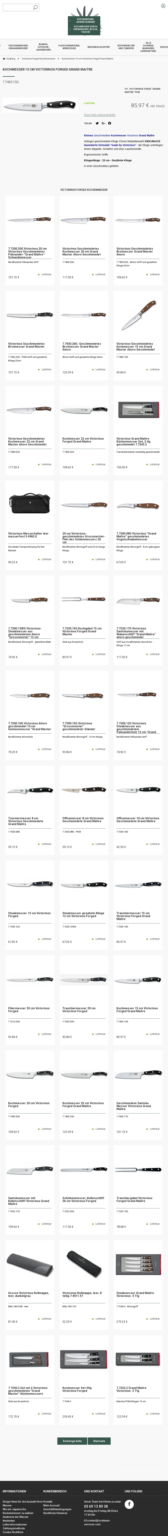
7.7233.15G (122, 1211)
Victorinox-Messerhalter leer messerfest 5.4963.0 (28, 535)
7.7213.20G (14, 1021)
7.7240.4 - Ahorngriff (127, 1306)
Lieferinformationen (15, 1524)
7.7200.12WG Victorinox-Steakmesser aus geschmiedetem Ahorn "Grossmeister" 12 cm (24, 633)
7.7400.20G (68, 262)
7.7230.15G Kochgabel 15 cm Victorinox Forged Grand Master (82, 631)
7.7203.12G (14, 926)
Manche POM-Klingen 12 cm (131, 1401)
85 (67, 657)
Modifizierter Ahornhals (20, 736)
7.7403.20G (14, 1116)
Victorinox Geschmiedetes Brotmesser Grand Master (26, 345)
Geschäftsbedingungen (57, 1509)
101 (13, 277)
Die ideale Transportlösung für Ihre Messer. (26, 548)
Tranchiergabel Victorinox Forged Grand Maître (134, 1200)
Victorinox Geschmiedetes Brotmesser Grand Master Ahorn (134, 251)
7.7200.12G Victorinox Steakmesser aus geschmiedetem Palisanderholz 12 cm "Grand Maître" (136, 728)
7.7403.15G (122, 1021)
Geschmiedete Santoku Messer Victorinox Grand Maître (133, 1106)
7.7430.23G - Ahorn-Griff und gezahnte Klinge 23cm (136, 264)
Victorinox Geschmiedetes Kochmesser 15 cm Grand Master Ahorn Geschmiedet (135, 346)
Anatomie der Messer (16, 1516)
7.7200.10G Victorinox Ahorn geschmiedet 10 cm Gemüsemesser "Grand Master (29, 726)
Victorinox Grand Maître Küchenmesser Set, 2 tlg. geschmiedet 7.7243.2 (133, 441)
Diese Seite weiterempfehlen (100, 114)
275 (122, 1321)
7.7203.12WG (69, 926)
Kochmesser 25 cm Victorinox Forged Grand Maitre (83, 1105)
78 (121, 1227)
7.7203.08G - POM (71, 831)
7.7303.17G (122, 1116)
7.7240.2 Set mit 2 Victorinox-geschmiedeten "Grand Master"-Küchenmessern (28, 1391)
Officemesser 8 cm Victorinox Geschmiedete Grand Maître (83, 820)
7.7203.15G (122, 926)
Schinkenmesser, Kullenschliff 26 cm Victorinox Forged (83, 1200)
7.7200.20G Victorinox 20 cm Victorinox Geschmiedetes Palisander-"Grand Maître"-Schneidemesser (27, 253)
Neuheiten (9, 1520)
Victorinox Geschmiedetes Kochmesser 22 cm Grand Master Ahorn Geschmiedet (27, 441)
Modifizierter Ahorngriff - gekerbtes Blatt (29, 642)
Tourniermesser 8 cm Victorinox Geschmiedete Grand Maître (25, 821)
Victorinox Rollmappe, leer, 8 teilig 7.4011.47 (82, 1295)
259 (68, 1416)
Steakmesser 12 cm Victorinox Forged (29, 915)
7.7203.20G (68, 1021)
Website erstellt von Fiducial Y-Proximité (143, 1471)
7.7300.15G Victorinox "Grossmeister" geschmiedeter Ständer (78, 726)
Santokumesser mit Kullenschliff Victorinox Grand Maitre (28, 1201)
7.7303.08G (14, 831)
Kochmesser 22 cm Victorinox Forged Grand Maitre (83, 440)
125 (68, 372)
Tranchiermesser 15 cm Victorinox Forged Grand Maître (133, 916)
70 (13, 752)
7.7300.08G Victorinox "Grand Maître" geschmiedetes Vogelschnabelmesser (136, 536)
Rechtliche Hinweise (55, 1513)
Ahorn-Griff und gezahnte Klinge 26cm (82, 357)
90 (13, 562)
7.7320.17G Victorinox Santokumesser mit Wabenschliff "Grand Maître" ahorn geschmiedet (136, 633)
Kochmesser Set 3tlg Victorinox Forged (77, 1390)
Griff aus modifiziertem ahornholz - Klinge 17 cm (134, 644)
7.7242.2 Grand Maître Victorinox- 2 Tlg (131, 1390)
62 (121, 847)
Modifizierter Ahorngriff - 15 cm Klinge (82, 736)
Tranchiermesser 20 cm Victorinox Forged (79, 1010)
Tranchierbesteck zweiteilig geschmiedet (138, 452)
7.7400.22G (14, 452)
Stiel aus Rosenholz (72, 642)
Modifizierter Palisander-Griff (23, 262)
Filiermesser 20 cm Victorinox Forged (29, 1010)
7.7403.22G (68, 452)
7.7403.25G (68, 1116)
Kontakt (47, 1501)
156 (122, 467)
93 (121, 372)
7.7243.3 (66, 1401)
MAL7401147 (69, 1306)
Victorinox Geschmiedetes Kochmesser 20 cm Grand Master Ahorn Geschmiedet (81, 251)
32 (67, 1321)
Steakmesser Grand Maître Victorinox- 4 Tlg (135, 1295)
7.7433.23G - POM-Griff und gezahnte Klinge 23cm (27, 359)
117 (68, 277)
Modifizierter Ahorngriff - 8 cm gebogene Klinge (138, 548)
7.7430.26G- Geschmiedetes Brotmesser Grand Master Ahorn (81, 346)
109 (122, 277)
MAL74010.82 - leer (18, 1306)
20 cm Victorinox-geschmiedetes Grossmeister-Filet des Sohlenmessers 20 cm (83, 538)
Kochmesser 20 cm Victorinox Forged (29, 1105)
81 (13, 1321)
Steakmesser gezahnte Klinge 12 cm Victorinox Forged (83, 915)
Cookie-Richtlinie (13, 1532)
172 (13, 1416)
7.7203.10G (122, 831)
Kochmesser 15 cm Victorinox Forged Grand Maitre (47, 69)
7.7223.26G (68, 1211)
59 (13, 847)
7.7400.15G (122, 357)
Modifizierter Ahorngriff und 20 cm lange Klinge (83, 548)
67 (121, 562)
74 (13, 657)
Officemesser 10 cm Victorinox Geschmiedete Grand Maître (137, 820)
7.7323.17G (14, 1211)
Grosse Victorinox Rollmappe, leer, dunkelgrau (28, 1295)
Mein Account (51, 1505)
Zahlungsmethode (14, 1528)
